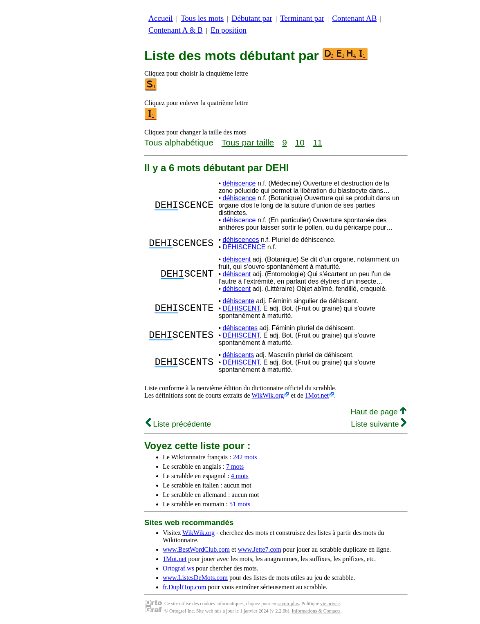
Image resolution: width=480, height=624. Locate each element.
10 (300, 142)
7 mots (235, 466)
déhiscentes (239, 327)
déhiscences (240, 239)
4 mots (240, 475)
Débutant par (251, 18)
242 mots (245, 457)
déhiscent (236, 259)
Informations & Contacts (316, 611)
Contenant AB (354, 18)
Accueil (160, 18)
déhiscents (238, 354)
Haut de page (378, 411)
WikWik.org (267, 395)
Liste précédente (178, 424)
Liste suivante (378, 424)
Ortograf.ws (178, 568)
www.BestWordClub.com (196, 549)
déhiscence (239, 183)
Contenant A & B (175, 30)
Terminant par (302, 18)
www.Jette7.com (259, 549)
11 (317, 142)
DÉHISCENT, (241, 308)
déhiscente (238, 300)
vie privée (330, 603)
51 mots (239, 504)
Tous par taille (248, 142)
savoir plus (288, 603)
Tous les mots (202, 18)
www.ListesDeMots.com (195, 577)
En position (229, 30)
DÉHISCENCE (243, 247)
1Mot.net (317, 395)
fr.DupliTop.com (184, 587)
